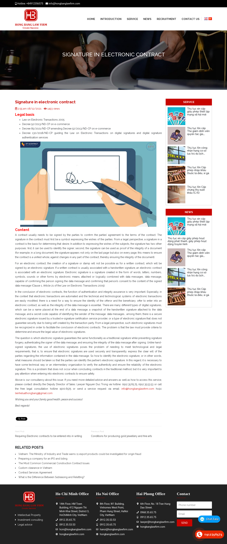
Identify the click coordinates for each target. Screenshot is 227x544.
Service (132, 19)
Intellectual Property (29, 515)
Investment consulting (30, 519)
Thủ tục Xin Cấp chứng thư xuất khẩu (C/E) (196, 189)
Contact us (191, 19)
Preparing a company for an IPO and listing (42, 458)
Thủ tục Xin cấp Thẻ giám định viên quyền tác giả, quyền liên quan (198, 133)
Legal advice (25, 524)
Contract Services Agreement (35, 472)
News (147, 19)
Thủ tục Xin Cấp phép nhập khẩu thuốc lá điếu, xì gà (198, 170)
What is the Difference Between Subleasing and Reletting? (51, 477)
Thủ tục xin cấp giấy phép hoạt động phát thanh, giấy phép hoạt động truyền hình (187, 241)
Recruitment (166, 19)
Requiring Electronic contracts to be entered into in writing (48, 436)
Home (91, 19)
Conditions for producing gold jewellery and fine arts (121, 436)
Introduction (110, 19)
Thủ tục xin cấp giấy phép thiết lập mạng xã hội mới (198, 111)
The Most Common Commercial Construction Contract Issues (54, 463)
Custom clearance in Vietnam (35, 467)
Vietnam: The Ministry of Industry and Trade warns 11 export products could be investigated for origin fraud (79, 454)
